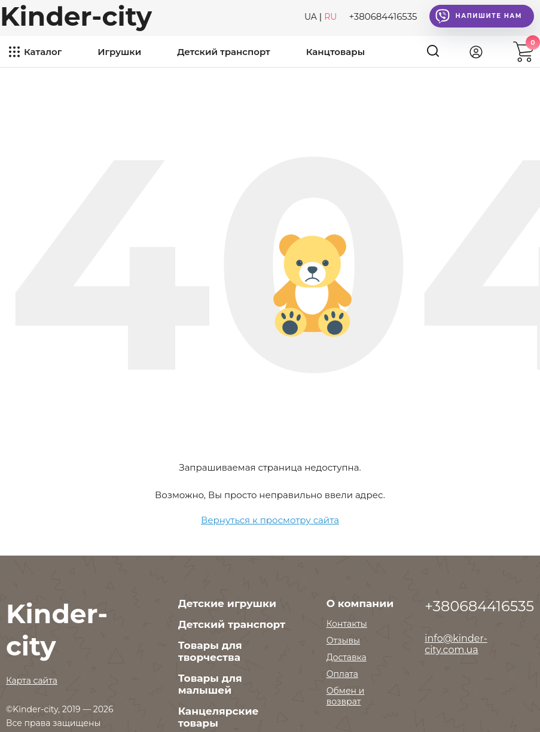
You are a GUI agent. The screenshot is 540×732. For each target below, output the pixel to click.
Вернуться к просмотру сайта (270, 520)
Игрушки (119, 51)
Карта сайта (31, 680)
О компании (360, 603)
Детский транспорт (223, 51)
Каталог (43, 51)
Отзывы (343, 640)
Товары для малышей (210, 684)
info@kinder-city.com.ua (456, 644)
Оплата (342, 674)
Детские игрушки (227, 603)
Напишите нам (478, 16)
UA (310, 16)
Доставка (347, 657)
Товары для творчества (210, 651)
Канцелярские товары (218, 717)
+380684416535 (383, 16)
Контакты (347, 623)
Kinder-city (76, 16)
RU (330, 16)
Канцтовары (335, 51)
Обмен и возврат (346, 696)
